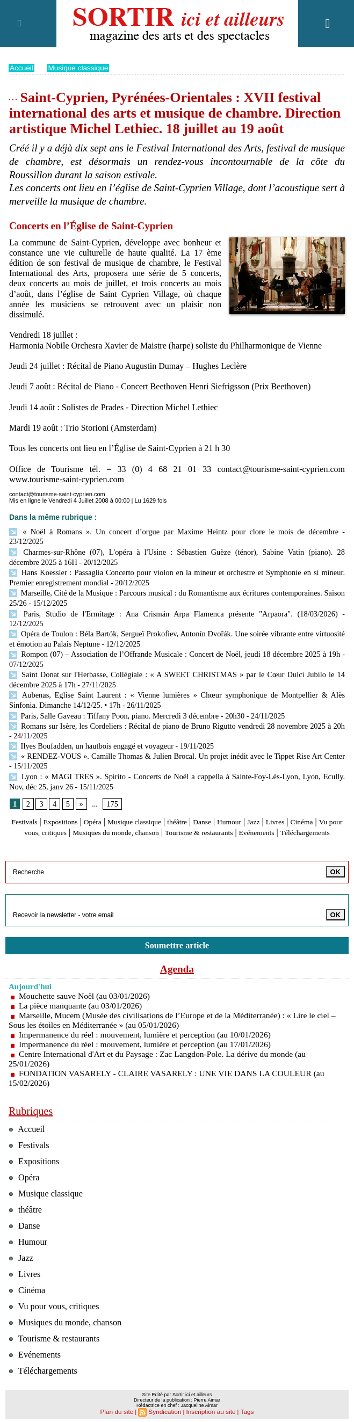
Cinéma (34, 802)
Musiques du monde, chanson (191, 802)
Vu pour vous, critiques (94, 802)
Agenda (177, 949)
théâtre (209, 791)
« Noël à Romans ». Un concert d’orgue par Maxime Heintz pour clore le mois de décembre (153, 531)
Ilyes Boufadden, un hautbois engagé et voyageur (89, 718)
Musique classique (80, 67)
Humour (269, 791)
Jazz (297, 791)
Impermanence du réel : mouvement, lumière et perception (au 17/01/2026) (148, 1024)
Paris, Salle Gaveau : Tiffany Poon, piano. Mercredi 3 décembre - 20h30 (123, 688)
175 (111, 774)
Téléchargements (201, 812)
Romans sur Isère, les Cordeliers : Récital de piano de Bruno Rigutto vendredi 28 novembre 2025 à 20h (174, 698)
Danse (238, 791)
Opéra (111, 791)
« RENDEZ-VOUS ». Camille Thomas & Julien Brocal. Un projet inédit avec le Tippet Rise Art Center (174, 727)
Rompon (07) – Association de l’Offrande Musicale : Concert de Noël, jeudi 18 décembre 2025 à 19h (174, 629)
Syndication (166, 1409)
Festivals (33, 791)
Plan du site (120, 1409)
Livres (321, 791)
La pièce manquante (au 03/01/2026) (82, 986)
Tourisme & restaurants (288, 802)
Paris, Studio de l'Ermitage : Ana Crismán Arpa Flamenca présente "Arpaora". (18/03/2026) (153, 600)
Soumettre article (177, 925)
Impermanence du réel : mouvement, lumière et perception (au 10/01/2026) (148, 1015)
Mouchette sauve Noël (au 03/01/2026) (86, 976)
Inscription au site (209, 1409)
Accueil (22, 67)
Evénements (144, 812)
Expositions (74, 791)
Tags (243, 1409)
